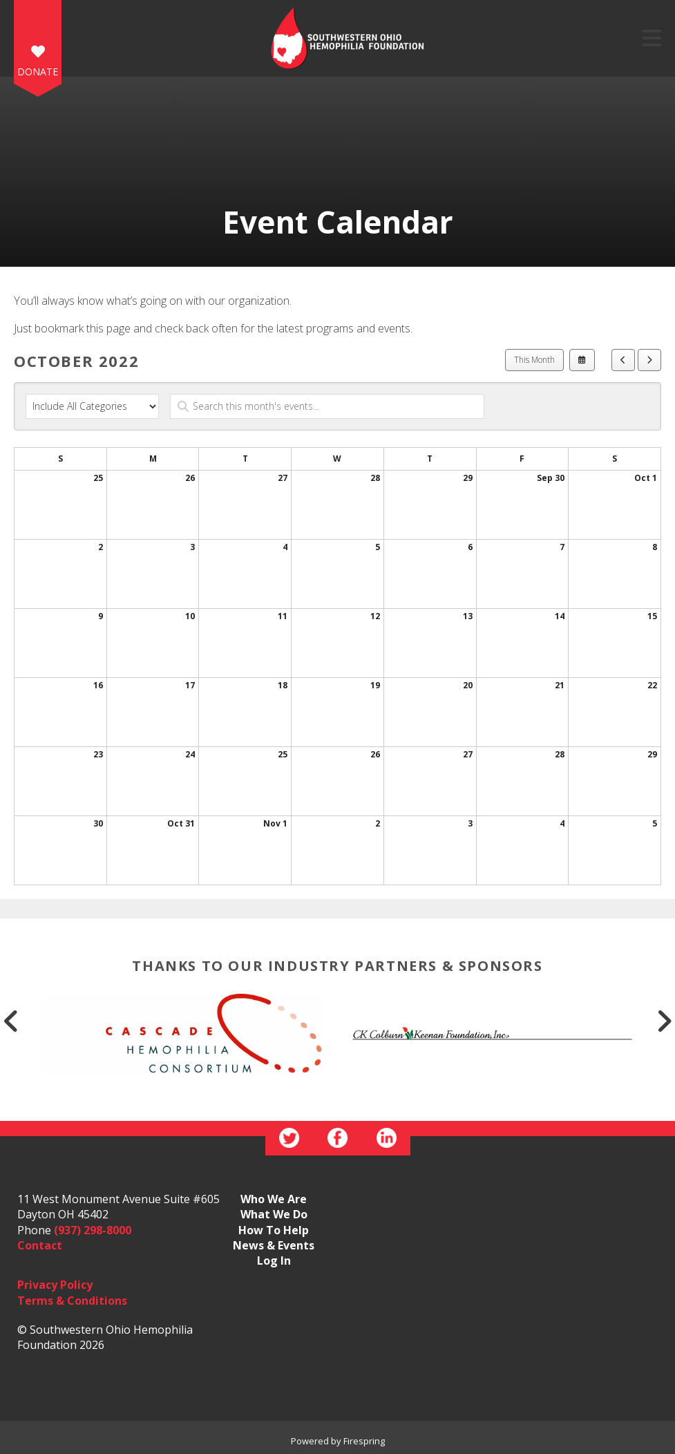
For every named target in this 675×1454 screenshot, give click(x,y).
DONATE (37, 71)
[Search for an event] (327, 406)
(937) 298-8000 (92, 1230)
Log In (274, 1260)
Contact (39, 1245)
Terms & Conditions (72, 1300)
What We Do (273, 1214)
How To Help (273, 1230)
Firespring (364, 1441)
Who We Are (273, 1199)
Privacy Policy (55, 1284)
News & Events (273, 1245)
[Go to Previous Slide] (11, 1020)
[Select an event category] (92, 406)
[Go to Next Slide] (664, 1020)
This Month (534, 360)
